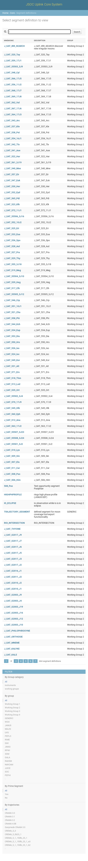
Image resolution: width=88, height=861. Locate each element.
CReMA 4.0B (10, 823)
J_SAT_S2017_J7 (13, 541)
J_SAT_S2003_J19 (13, 606)
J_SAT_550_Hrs (12, 342)
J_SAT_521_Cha (12, 312)
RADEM (8, 761)
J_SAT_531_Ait (11, 366)
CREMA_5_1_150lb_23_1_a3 (17, 841)
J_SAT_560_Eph (12, 414)
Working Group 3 (12, 711)
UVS (7, 732)
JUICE (7, 768)
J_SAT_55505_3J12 (14, 294)
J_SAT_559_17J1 (13, 60)
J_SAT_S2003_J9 (13, 594)
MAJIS (8, 729)
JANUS (8, 725)
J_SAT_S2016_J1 (13, 571)
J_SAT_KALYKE (12, 648)
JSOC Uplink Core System (44, 4)
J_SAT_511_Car (12, 468)
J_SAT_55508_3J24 (14, 438)
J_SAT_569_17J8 (13, 96)
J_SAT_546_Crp (12, 300)
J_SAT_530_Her (12, 186)
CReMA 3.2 (10, 820)
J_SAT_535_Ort (12, 390)
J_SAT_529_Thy (12, 258)
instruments (10, 685)
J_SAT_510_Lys (12, 450)
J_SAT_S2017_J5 (13, 553)
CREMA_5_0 (10, 831)
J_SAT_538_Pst (12, 132)
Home (5, 13)
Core (12, 13)
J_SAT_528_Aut (12, 246)
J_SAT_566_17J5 (13, 78)
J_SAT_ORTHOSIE (13, 636)
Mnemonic (9, 41)
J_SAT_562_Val (12, 102)
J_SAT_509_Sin (12, 456)
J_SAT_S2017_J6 (13, 547)
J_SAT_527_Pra (12, 252)
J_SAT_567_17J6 (13, 108)
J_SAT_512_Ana (12, 420)
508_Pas (8, 486)
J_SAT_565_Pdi (12, 198)
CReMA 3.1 (10, 816)
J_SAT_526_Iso (11, 348)
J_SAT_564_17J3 (13, 114)
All (6, 681)
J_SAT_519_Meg (12, 270)
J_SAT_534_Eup (12, 330)
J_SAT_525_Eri (11, 228)
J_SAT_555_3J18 (13, 264)
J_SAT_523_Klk (12, 204)
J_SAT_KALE (10, 654)
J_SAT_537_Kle (12, 126)
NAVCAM (9, 764)
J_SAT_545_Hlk (12, 408)
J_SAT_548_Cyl (12, 72)
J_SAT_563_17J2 (13, 426)
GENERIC (9, 718)
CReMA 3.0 (10, 813)
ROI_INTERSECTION (14, 523)
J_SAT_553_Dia (12, 336)
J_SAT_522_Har (12, 156)
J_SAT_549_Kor (12, 360)
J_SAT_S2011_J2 (13, 577)
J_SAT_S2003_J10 (13, 624)
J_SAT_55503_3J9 (13, 66)
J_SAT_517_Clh (12, 288)
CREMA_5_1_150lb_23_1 (16, 838)
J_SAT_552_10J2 (13, 222)
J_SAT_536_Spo (12, 240)
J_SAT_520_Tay (12, 54)
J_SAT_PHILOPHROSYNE (17, 630)
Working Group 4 (12, 714)
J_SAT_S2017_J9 (13, 535)
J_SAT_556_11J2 (13, 84)
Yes (6, 794)
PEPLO (8, 736)
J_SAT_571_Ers (12, 372)
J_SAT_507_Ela (12, 462)
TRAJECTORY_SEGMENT (17, 511)
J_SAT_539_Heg (12, 282)
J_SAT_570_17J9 (13, 402)
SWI (7, 743)
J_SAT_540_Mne (12, 168)
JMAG (8, 747)
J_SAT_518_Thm (12, 378)
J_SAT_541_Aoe (12, 150)
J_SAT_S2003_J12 (13, 618)
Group (70, 41)
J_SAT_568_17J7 (13, 90)
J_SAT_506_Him (12, 480)
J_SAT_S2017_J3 (13, 559)
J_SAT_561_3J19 (13, 162)
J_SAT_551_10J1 (13, 306)
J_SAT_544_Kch (12, 324)
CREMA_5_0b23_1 (13, 834)
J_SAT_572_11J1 (13, 210)
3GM (7, 754)
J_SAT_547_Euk (12, 180)
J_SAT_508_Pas (12, 474)
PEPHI (8, 775)
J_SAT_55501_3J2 (13, 444)
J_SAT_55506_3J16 (14, 216)
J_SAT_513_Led (12, 384)
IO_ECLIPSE (10, 503)
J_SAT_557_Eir (11, 174)
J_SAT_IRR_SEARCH (14, 46)
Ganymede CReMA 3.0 (15, 827)
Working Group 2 (12, 707)
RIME (7, 739)
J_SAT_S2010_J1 (13, 588)
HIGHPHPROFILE (13, 494)
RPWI (7, 750)
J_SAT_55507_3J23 (14, 432)
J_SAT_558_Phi (12, 318)
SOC (7, 771)
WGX (7, 722)
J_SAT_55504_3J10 (14, 276)
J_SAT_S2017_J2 (13, 565)
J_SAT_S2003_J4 (13, 600)
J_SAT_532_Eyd (12, 192)
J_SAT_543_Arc (12, 120)
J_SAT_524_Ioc (11, 354)
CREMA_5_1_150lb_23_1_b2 (17, 845)
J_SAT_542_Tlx (12, 144)
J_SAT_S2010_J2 (13, 583)
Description (39, 41)
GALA (7, 757)
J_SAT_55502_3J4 (13, 396)
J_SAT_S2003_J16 (13, 612)
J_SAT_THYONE (12, 529)
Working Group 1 (12, 704)
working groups (12, 689)
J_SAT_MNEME (12, 642)
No (6, 798)
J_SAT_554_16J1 (13, 138)
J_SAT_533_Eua (12, 234)
